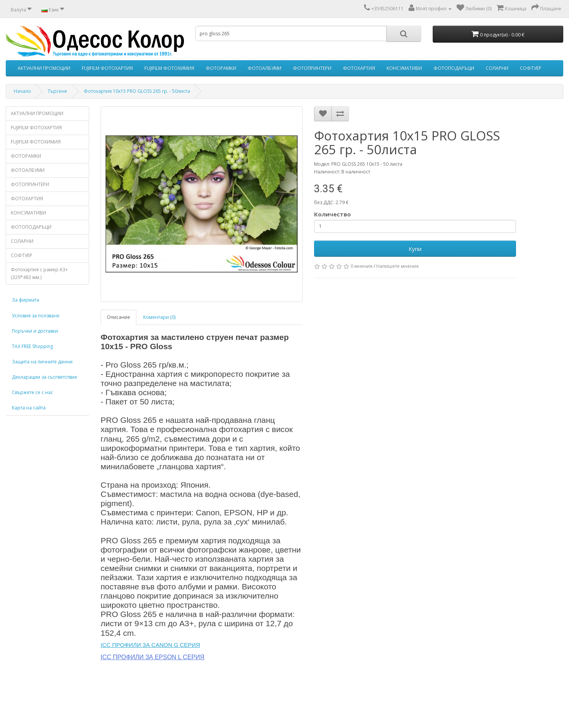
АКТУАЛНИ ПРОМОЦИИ (44, 68)
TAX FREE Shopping (32, 346)
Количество (332, 214)
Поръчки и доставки (35, 331)
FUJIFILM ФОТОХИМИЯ (169, 68)
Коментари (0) (159, 317)
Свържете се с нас (32, 392)
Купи (415, 248)
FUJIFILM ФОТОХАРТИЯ (107, 68)
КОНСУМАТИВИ (404, 68)
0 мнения (361, 266)
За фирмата (25, 300)
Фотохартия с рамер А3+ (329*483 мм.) (39, 273)
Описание (118, 317)
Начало (22, 91)
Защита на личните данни (42, 361)
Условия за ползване (36, 315)
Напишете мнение (397, 266)
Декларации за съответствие (44, 377)
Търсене (57, 91)
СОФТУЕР (530, 68)
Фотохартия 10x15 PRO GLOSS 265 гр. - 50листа (137, 91)
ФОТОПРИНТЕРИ (312, 68)
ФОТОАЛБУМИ (264, 68)
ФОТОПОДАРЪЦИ (453, 68)
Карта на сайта (29, 407)
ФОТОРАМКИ (221, 68)
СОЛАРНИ (497, 68)
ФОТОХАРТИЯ (359, 68)
